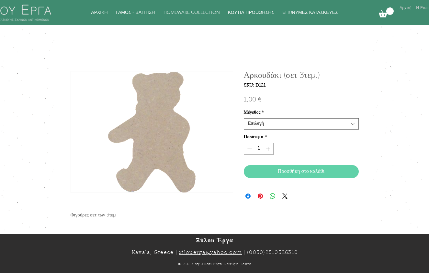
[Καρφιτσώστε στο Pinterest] (260, 196)
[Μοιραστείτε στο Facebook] (248, 196)
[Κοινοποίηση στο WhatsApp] (273, 196)
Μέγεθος (254, 112)
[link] (386, 12)
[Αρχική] (406, 8)
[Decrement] (249, 148)
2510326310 (281, 252)
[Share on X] (285, 196)
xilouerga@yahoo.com (210, 252)
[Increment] (269, 148)
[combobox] (301, 124)
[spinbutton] (259, 148)
